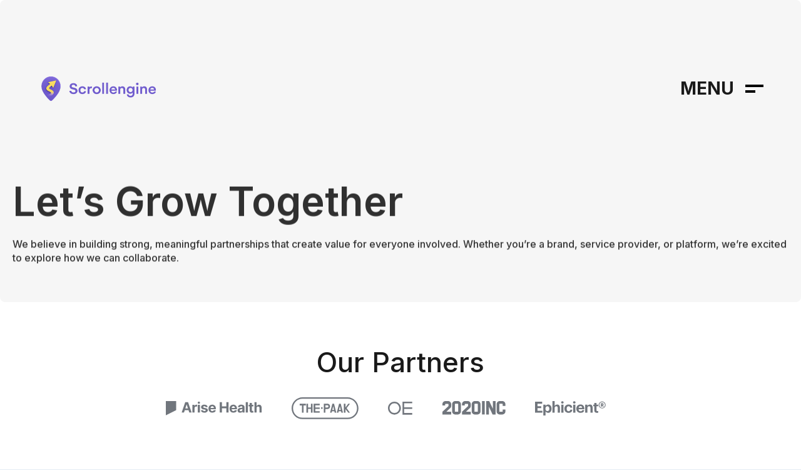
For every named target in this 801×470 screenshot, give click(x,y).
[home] (97, 88)
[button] (721, 89)
